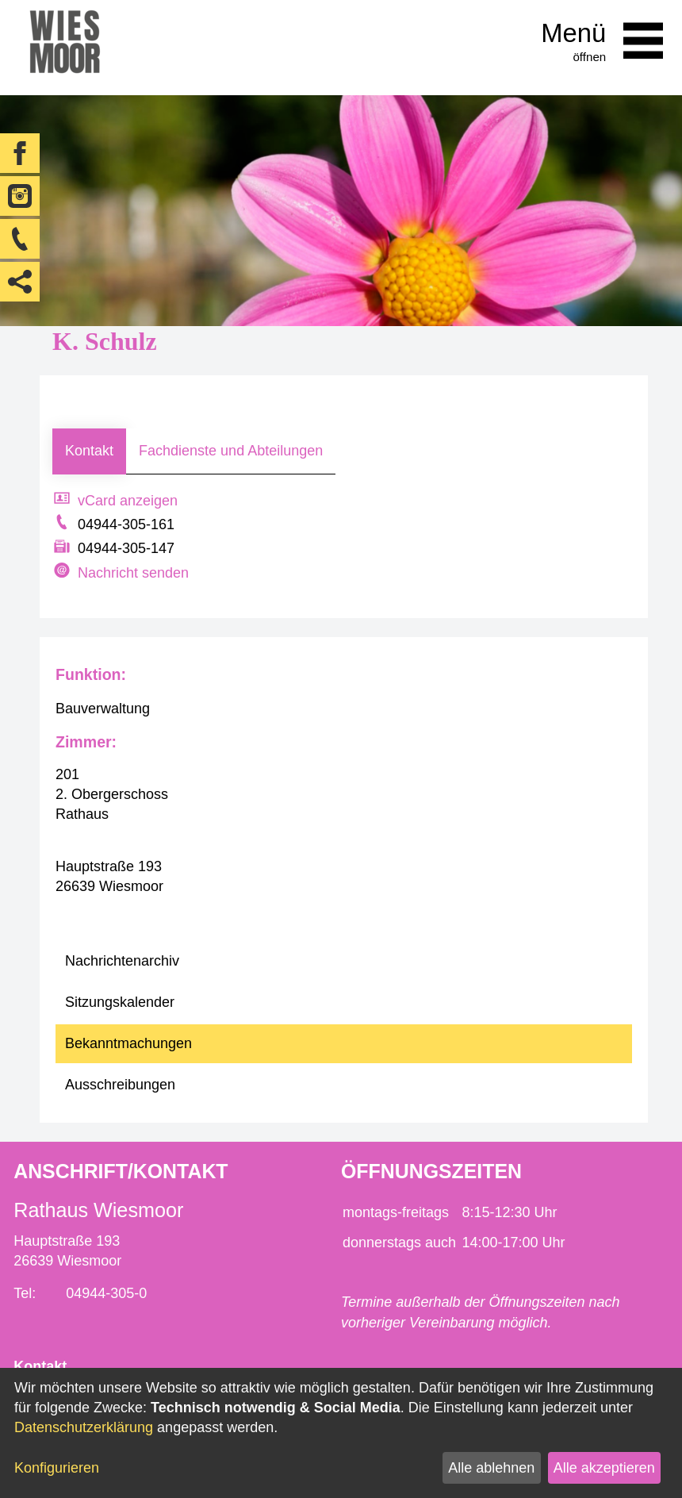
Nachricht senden (133, 573)
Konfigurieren (56, 1468)
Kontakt (89, 451)
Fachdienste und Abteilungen (231, 451)
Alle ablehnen (491, 1468)
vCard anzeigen (128, 501)
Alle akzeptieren (604, 1468)
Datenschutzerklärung (83, 1427)
